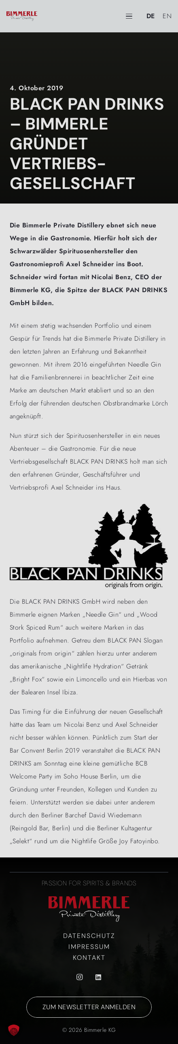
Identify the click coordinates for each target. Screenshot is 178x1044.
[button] (14, 1030)
